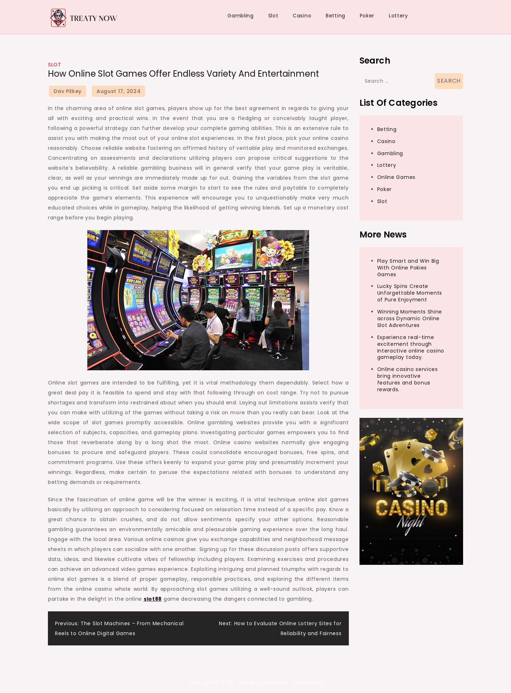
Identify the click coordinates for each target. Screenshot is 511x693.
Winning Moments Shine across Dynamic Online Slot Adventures (410, 318)
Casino (302, 15)
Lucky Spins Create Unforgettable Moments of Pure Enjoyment (410, 293)
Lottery (398, 15)
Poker (367, 15)
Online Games (396, 177)
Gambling (240, 15)
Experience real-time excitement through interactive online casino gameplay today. (411, 347)
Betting (335, 15)
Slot (273, 15)
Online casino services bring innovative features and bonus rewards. (407, 379)
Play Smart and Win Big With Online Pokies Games (408, 267)
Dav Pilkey (68, 91)
